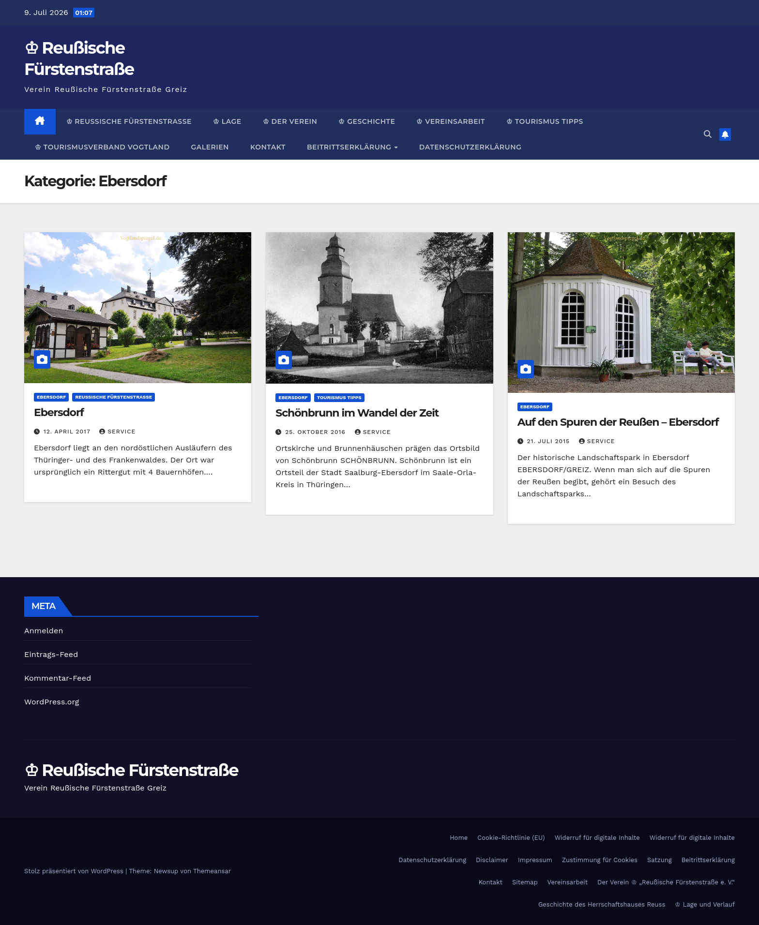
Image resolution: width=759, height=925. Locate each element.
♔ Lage (227, 121)
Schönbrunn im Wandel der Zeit (357, 412)
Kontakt (268, 147)
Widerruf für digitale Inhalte (597, 837)
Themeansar (212, 871)
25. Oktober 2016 (316, 432)
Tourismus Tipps (339, 397)
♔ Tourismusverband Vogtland (102, 147)
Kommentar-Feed (57, 678)
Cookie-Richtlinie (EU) (511, 837)
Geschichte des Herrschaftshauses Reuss (601, 904)
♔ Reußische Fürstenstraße (129, 121)
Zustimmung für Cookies (600, 860)
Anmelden (43, 630)
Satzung (659, 860)
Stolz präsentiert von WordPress (74, 871)
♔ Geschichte (366, 121)
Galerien (209, 147)
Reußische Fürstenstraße (113, 397)
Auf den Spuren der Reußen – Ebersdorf (618, 422)
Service (117, 431)
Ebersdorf (51, 397)
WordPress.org (51, 701)
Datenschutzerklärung (470, 147)
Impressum (535, 860)
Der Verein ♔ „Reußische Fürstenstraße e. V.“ (666, 882)
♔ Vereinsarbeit (450, 121)
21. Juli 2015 (549, 441)
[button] (708, 134)
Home (459, 837)
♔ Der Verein (290, 121)
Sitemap (525, 882)
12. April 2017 (68, 431)
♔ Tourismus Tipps (544, 121)
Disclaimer (492, 860)
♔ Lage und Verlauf (705, 904)
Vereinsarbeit (567, 882)
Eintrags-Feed (51, 654)
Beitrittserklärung (350, 147)
